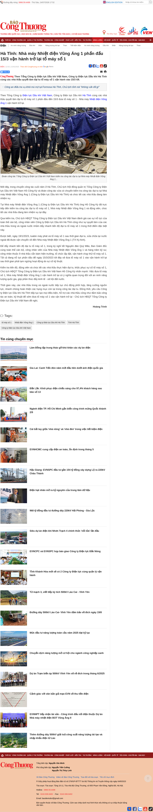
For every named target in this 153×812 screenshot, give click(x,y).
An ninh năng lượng (18, 45)
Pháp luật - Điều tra (73, 40)
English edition (114, 2)
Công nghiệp (59, 40)
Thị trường (87, 40)
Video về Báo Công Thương (67, 777)
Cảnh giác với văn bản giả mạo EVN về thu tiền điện (59, 693)
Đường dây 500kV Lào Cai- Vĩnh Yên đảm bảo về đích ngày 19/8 (66, 612)
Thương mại (48, 40)
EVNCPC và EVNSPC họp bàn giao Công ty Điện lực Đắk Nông (65, 551)
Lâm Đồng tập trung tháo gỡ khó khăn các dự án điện (60, 347)
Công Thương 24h (19, 40)
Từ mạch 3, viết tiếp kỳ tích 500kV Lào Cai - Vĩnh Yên (60, 592)
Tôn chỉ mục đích (107, 777)
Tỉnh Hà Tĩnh (73, 322)
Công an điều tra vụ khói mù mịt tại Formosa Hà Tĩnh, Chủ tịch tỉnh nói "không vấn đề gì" (52, 87)
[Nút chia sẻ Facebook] (21, 72)
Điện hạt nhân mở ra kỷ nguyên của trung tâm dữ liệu (60, 490)
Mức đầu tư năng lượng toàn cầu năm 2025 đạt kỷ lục (60, 632)
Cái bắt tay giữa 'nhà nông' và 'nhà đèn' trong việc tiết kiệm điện (66, 429)
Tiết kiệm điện (75, 45)
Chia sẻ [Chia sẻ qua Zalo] (5, 72)
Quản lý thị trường (35, 40)
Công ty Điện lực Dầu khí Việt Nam (16, 328)
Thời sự (8, 40)
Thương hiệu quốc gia (10, 34)
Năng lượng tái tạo (52, 45)
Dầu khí (32, 45)
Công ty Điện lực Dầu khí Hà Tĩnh (51, 322)
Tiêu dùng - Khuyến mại (128, 40)
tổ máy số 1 (6, 322)
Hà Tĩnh (86, 95)
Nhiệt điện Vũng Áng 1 (24, 322)
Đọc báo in (26, 34)
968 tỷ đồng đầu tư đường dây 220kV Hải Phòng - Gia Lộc (62, 510)
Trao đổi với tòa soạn (89, 777)
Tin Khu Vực (110, 32)
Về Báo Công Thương (45, 777)
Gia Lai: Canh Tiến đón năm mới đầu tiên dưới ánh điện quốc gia (66, 368)
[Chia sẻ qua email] (101, 71)
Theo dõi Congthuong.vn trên (31, 67)
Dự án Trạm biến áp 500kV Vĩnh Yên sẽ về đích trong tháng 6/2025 (67, 673)
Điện (3, 45)
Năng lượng (98, 40)
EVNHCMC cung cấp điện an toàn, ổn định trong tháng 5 (62, 449)
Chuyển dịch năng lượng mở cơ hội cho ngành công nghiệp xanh (67, 653)
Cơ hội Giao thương (80, 34)
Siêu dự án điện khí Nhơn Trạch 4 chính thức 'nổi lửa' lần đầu (64, 531)
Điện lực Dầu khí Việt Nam (37, 95)
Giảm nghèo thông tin (43, 34)
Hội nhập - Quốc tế (111, 40)
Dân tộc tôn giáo (62, 34)
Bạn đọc (141, 40)
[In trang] (105, 72)
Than (65, 45)
